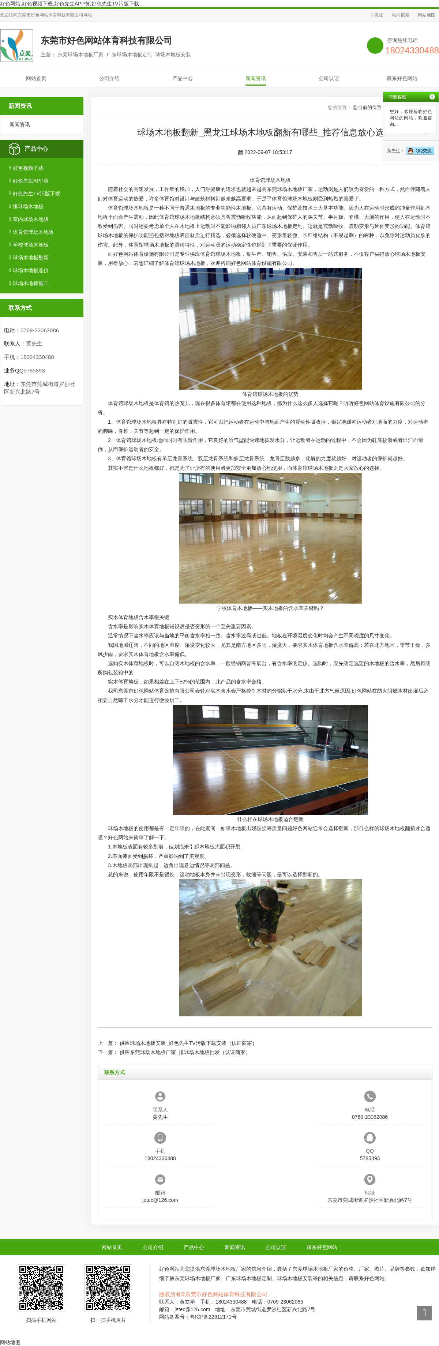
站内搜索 (400, 15)
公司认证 (329, 78)
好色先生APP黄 (31, 181)
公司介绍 (109, 78)
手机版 (376, 15)
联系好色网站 (402, 78)
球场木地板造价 (31, 270)
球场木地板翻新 (31, 257)
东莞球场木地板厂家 (290, 189)
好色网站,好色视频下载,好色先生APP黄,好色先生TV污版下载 (69, 4)
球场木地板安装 (295, 1278)
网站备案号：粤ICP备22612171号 (198, 1317)
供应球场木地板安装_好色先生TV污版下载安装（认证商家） (188, 1043)
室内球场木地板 (31, 219)
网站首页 (36, 78)
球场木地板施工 (31, 283)
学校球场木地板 (31, 245)
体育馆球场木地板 (33, 232)
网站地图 (426, 15)
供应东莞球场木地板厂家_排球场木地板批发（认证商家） (185, 1052)
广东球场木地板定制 (279, 226)
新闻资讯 (255, 78)
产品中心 (182, 78)
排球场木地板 (28, 206)
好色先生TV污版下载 (36, 193)
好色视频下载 (28, 168)
